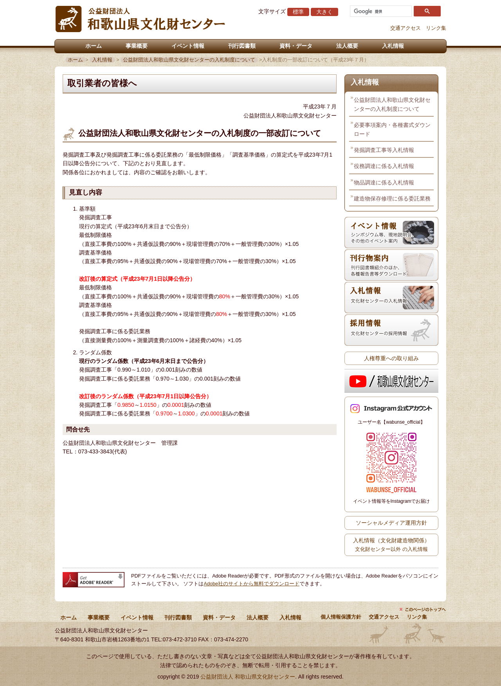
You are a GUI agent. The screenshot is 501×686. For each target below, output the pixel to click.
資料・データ (295, 46)
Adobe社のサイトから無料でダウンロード (251, 584)
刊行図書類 (242, 46)
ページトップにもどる (422, 609)
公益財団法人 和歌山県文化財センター (247, 676)
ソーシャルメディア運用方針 (391, 523)
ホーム (93, 46)
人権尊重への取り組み (391, 358)
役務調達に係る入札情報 (384, 166)
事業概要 (137, 46)
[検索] (380, 11)
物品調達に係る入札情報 (384, 182)
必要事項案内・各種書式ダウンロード (392, 129)
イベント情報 (187, 46)
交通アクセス (405, 28)
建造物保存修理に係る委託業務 (392, 198)
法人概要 (347, 46)
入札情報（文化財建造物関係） (391, 544)
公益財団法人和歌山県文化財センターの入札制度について (189, 60)
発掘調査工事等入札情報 (384, 150)
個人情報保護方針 (341, 617)
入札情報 (393, 46)
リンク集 (436, 28)
